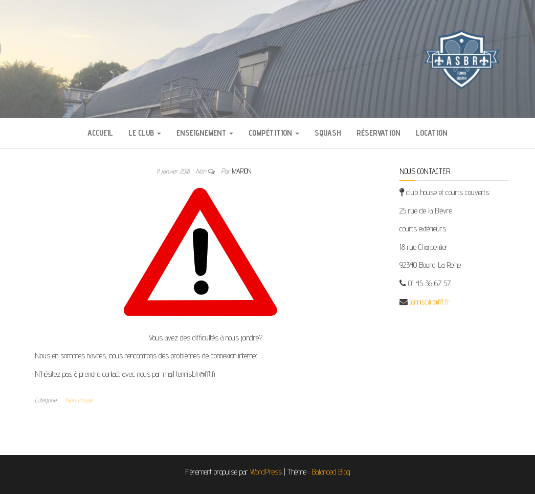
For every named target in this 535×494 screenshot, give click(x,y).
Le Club (144, 133)
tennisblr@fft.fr (430, 302)
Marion (241, 171)
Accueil (100, 133)
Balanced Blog (330, 472)
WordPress (266, 472)
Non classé (78, 400)
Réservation (378, 133)
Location (432, 133)
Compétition (274, 133)
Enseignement (204, 133)
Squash (328, 133)
